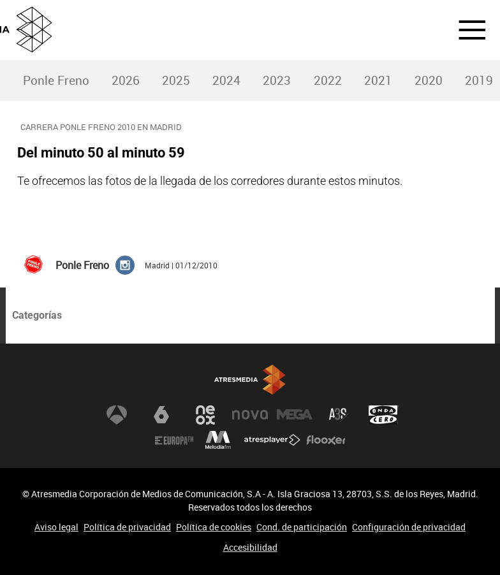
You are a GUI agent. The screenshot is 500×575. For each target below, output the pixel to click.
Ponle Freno (56, 80)
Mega (295, 415)
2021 (378, 80)
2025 (176, 80)
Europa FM (174, 440)
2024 (226, 80)
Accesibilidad (250, 547)
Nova (250, 415)
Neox (205, 415)
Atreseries (339, 415)
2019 (479, 80)
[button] (464, 30)
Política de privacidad (127, 527)
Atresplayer (272, 440)
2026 (126, 80)
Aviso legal (56, 527)
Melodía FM (218, 440)
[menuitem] (55, 80)
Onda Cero (383, 415)
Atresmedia (250, 380)
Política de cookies (213, 527)
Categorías (37, 315)
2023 (277, 80)
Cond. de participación (301, 527)
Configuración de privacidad (409, 527)
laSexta (161, 415)
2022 (328, 80)
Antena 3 (117, 415)
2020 (429, 80)
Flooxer (326, 440)
